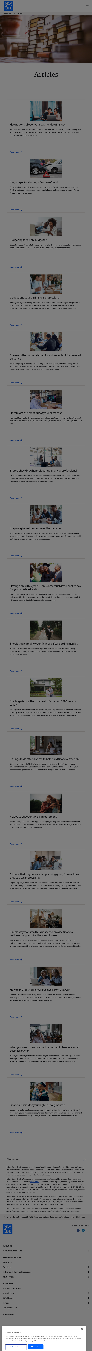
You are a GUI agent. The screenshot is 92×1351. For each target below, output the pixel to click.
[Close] (82, 1344)
